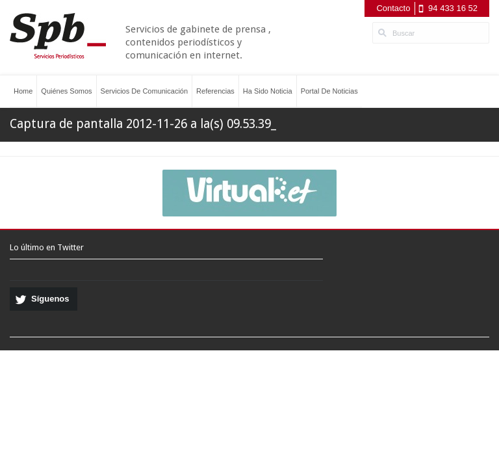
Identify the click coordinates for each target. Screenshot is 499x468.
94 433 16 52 (453, 8)
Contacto (393, 8)
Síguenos (50, 299)
